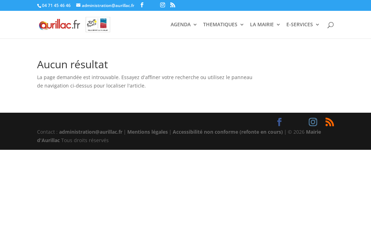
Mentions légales (147, 131)
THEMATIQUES (220, 25)
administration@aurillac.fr (90, 131)
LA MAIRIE (262, 25)
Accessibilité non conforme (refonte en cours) (228, 131)
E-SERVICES (299, 25)
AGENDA (181, 25)
